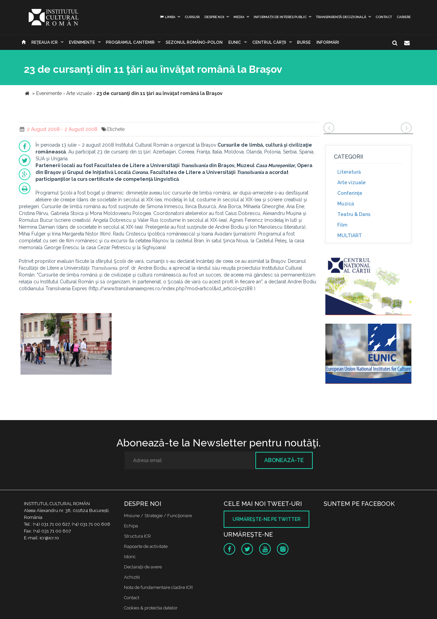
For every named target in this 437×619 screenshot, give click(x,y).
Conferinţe (349, 193)
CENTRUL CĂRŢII (269, 42)
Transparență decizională (341, 17)
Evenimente (82, 42)
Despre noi (214, 17)
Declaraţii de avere (143, 566)
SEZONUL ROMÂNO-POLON (194, 42)
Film (342, 225)
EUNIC (234, 42)
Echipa (131, 525)
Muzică (345, 203)
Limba (167, 17)
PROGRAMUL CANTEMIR (130, 42)
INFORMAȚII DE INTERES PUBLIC (280, 17)
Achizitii (132, 577)
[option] (66, 344)
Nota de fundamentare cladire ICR (158, 587)
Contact (384, 17)
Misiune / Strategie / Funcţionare (158, 515)
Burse (304, 42)
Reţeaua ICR (44, 42)
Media (239, 17)
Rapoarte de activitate (146, 546)
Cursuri (192, 17)
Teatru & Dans (353, 214)
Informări (327, 42)
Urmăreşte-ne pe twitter (266, 519)
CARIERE (404, 17)
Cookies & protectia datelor (151, 607)
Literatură (349, 172)
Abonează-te (284, 460)
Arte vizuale (351, 182)
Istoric (130, 556)
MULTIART (349, 235)
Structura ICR (137, 536)
